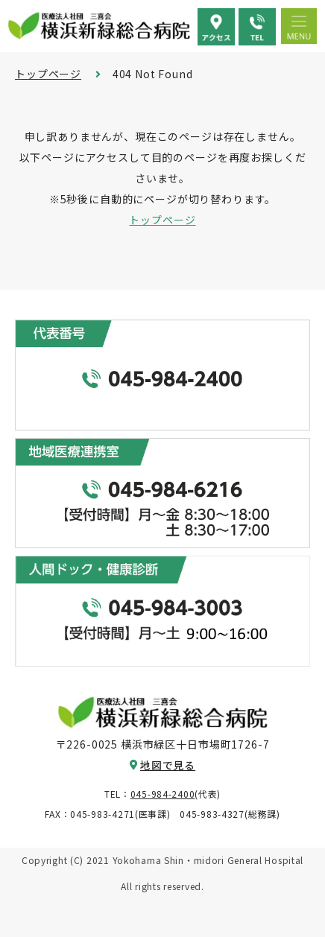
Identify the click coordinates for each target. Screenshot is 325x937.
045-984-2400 (162, 793)
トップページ (48, 73)
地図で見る (167, 764)
